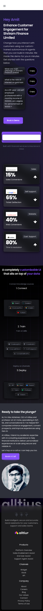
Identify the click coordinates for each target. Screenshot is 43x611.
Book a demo (13, 120)
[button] (4, 5)
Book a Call (10, 456)
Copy (32, 70)
